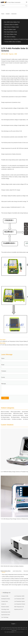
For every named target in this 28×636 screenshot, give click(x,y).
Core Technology (4, 617)
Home (2, 13)
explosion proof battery (18, 415)
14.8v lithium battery (5, 419)
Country (3, 377)
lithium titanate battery (6, 415)
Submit (5, 398)
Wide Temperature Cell (19, 606)
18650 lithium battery (18, 413)
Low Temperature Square (19, 601)
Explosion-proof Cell (18, 609)
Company (4, 371)
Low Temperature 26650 (19, 598)
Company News (4, 601)
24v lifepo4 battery (5, 417)
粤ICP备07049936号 (19, 632)
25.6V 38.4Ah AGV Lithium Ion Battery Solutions (12, 566)
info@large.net (6, 592)
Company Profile (4, 596)
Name (3, 358)
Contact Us (3, 604)
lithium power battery (15, 411)
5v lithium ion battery (17, 419)
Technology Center (5, 609)
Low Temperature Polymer (19, 604)
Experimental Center (5, 614)
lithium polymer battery (6, 413)
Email (3, 364)
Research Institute (5, 606)
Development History (5, 598)
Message (4, 383)
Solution (8, 13)
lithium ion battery (5, 411)
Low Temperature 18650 (19, 596)
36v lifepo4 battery (15, 417)
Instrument (13, 13)
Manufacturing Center (5, 612)
